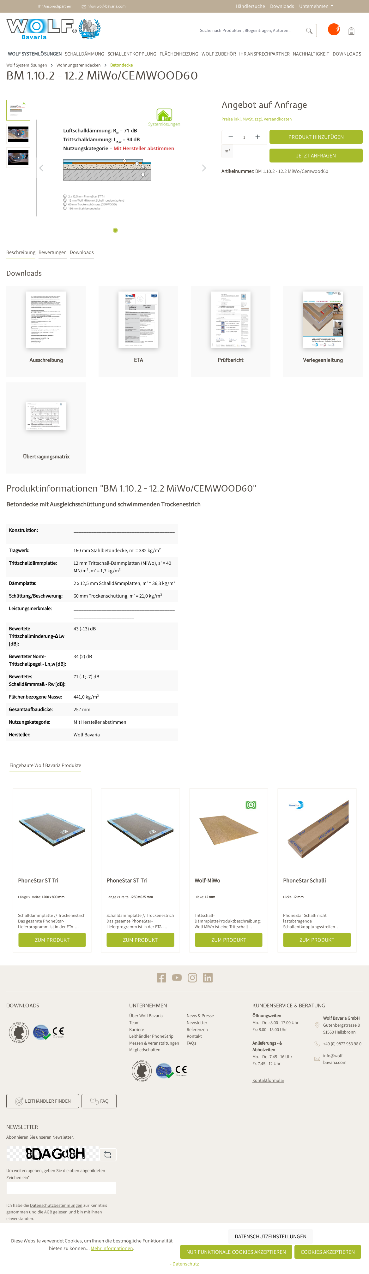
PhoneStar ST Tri (38, 880)
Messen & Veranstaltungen (154, 1043)
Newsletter (197, 1022)
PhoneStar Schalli (304, 880)
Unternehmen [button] (314, 6)
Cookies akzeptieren (328, 1251)
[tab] (20, 252)
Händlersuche (250, 6)
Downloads (282, 6)
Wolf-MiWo (207, 880)
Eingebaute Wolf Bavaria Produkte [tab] (45, 765)
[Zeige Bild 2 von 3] (122, 230)
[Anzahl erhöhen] (258, 137)
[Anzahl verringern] (230, 137)
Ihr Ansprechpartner (54, 6)
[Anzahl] (244, 137)
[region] (107, 168)
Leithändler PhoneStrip (151, 1036)
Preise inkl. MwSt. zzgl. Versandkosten (256, 119)
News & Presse (200, 1015)
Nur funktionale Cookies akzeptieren (236, 1251)
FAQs (191, 1043)
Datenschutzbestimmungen (56, 1205)
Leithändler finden (43, 1101)
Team (134, 1022)
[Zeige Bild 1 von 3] (115, 230)
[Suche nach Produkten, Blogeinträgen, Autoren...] (249, 30)
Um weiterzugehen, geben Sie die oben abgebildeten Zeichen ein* (55, 1173)
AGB (48, 1212)
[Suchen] (309, 30)
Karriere (136, 1029)
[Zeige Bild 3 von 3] (129, 230)
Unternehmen (148, 1006)
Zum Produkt (52, 939)
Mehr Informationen (112, 1248)
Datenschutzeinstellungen (270, 1236)
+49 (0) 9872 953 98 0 (342, 1044)
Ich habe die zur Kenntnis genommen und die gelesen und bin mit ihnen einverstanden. (56, 1211)
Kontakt (194, 1036)
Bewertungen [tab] (53, 252)
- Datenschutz (184, 1263)
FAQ (99, 1101)
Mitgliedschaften (144, 1050)
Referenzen (197, 1029)
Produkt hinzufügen (316, 136)
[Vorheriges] (41, 168)
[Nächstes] (204, 168)
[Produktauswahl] (351, 30)
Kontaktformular (268, 1080)
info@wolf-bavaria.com (106, 6)
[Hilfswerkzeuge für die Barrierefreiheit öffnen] (338, 30)
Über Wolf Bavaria (146, 1015)
